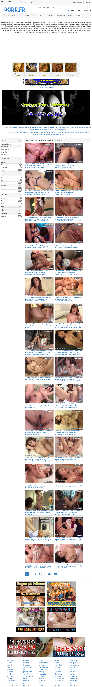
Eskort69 (16, 132)
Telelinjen (13, 128)
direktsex (10, 669)
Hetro (72, 10)
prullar (41, 660)
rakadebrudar (43, 663)
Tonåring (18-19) (60, 167)
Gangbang (44, 246)
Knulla (87, 132)
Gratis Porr (60, 132)
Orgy (75, 274)
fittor (8, 667)
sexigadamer (74, 665)
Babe (48, 166)
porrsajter (58, 685)
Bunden (35, 566)
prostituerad (27, 672)
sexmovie (58, 669)
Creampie (71, 192)
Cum (36, 167)
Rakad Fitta (67, 132)
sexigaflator (74, 663)
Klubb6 (50, 129)
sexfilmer (73, 681)
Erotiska (28, 221)
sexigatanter (59, 681)
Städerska (66, 194)
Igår (11, 180)
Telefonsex (27, 128)
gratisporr (10, 660)
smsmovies (11, 681)
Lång (11, 203)
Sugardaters (35, 134)
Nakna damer (44, 134)
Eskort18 (55, 129)
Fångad (28, 541)
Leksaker (70, 167)
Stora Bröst (29, 167)
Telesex (33, 128)
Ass (43, 166)
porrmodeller (11, 676)
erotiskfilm (26, 674)
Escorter (42, 132)
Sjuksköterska (45, 406)
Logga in (87, 2)
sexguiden (74, 678)
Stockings (36, 247)
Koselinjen (46, 128)
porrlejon (10, 672)
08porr (57, 660)
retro (25, 678)
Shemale (86, 10)
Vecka (11, 183)
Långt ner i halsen (76, 539)
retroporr (26, 681)
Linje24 (7, 128)
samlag (41, 672)
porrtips (41, 676)
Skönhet (35, 299)
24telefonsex (27, 667)
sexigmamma (59, 678)
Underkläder (37, 194)
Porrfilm (41, 683)
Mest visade (5, 149)
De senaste (5, 147)
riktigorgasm (43, 667)
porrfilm (9, 663)
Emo (38, 272)
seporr (57, 663)
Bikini (71, 406)
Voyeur (79, 221)
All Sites (11, 213)
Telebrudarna (20, 128)
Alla (11, 170)
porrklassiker (74, 685)
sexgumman (74, 676)
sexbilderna (27, 660)
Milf (72, 194)
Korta (11, 198)
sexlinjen (58, 672)
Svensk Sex (75, 132)
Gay (78, 10)
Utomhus (65, 381)
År (11, 188)
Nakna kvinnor (24, 132)
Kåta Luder (10, 132)
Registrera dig (77, 2)
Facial (27, 354)
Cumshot (47, 352)
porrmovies (74, 683)
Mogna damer (52, 134)
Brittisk (71, 352)
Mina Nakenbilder (70, 128)
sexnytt (57, 667)
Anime (27, 539)
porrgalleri (26, 685)
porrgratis (26, 683)
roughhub (42, 669)
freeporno (26, 665)
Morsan (69, 221)
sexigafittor (58, 665)
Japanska (71, 166)
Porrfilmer (82, 132)
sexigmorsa (59, 676)
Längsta (3, 154)
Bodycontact (62, 129)
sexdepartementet (13, 685)
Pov (77, 166)
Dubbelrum (40, 192)
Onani (49, 541)
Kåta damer (60, 134)
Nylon (64, 567)
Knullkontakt (49, 132)
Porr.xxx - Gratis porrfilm (46, 87)
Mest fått (4, 152)
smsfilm (26, 663)
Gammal (45, 194)
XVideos (11, 216)
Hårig (34, 221)
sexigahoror (74, 660)
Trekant (43, 247)
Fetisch (41, 167)
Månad (11, 185)
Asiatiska (37, 166)
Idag (11, 177)
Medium (11, 201)
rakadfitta (42, 681)
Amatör (28, 166)
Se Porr (73, 667)
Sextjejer (38, 129)
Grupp (47, 192)
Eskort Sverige (80, 128)
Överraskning (30, 407)
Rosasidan (44, 129)
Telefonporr (61, 128)
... (44, 574)
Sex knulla (58, 674)
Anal (57, 512)
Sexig (72, 669)
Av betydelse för (6, 144)
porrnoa (57, 683)
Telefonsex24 (53, 128)
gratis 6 (9, 665)
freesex (9, 678)
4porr (25, 669)
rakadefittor (43, 674)
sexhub (73, 672)
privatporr (42, 665)
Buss (48, 539)
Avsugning (36, 219)
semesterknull (28, 676)
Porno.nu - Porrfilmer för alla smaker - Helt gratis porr (46, 85)
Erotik (55, 132)
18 (32, 166)
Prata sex (39, 128)
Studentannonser (34, 132)
